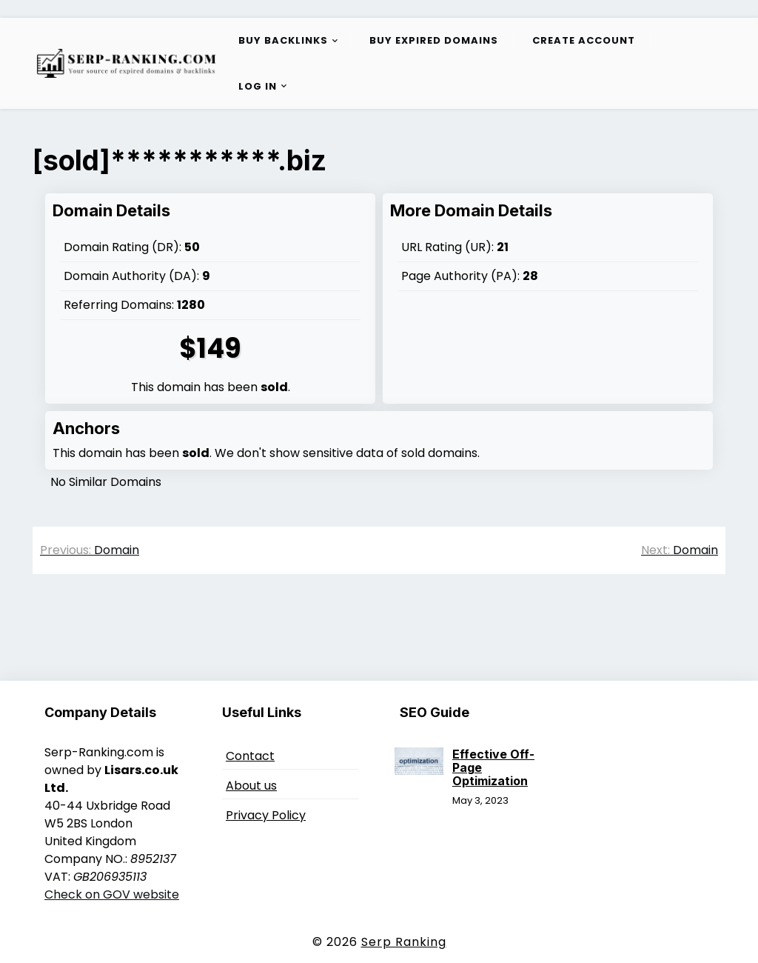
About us (251, 785)
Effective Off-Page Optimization (493, 767)
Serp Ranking (403, 941)
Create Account (583, 40)
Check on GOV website (111, 894)
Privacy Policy (266, 815)
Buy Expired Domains (433, 40)
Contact (250, 755)
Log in (257, 86)
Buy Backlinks (283, 40)
